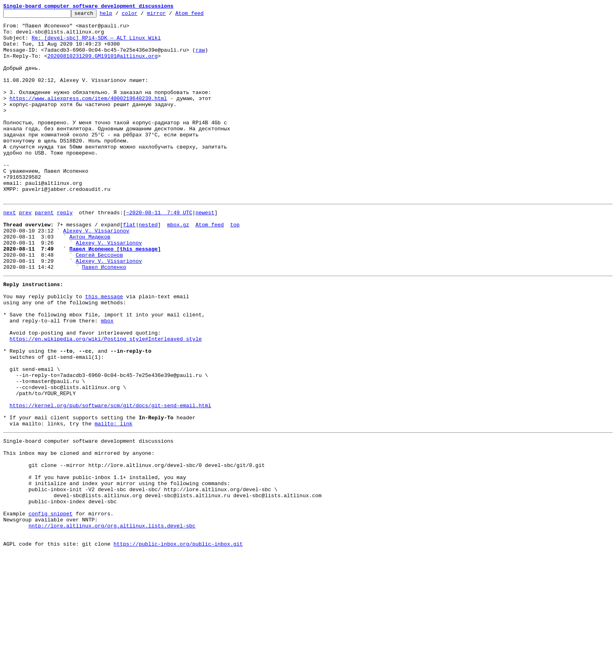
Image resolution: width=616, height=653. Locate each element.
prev (25, 251)
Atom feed (202, 15)
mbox (107, 378)
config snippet (50, 607)
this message (104, 349)
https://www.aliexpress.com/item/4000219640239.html (88, 116)
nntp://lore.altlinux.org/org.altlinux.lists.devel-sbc (111, 622)
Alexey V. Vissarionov (96, 272)
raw (200, 58)
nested (148, 265)
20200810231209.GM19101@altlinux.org (102, 65)
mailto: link (113, 502)
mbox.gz (178, 265)
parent (44, 251)
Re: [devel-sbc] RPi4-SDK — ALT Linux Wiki (96, 43)
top (235, 265)
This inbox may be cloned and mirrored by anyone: (78, 535)
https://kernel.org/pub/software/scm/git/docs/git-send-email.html (110, 480)
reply (65, 251)
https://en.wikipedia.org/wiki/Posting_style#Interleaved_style (106, 400)
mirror (169, 15)
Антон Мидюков (89, 280)
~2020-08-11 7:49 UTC (159, 251)
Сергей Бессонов (99, 302)
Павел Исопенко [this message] (115, 294)
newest (205, 251)
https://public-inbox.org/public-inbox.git (178, 644)
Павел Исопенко (104, 316)
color (142, 15)
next (9, 251)
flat (129, 265)
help (118, 15)
